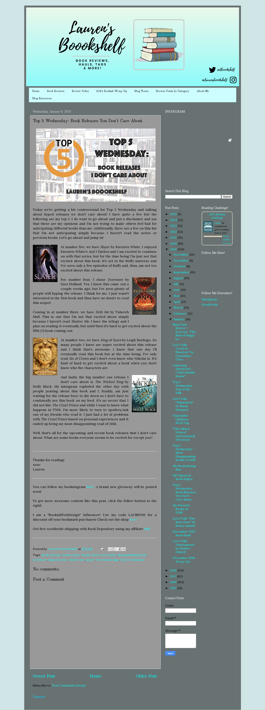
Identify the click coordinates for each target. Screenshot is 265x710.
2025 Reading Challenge (217, 216)
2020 (174, 243)
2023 (174, 226)
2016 (173, 582)
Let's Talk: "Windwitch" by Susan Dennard (183, 404)
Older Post (146, 676)
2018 (173, 570)
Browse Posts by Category (172, 91)
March (178, 307)
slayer (90, 560)
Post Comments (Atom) (69, 685)
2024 (174, 220)
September (181, 272)
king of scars (58, 560)
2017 (173, 576)
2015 (173, 588)
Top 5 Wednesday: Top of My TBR (183, 387)
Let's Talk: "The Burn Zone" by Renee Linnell (184, 522)
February (180, 313)
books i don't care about (98, 555)
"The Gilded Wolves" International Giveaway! (184, 434)
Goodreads (210, 304)
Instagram (209, 299)
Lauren (218, 223)
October (179, 266)
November (181, 260)
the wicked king (107, 560)
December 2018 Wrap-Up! (184, 559)
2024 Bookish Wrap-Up (111, 91)
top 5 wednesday (132, 560)
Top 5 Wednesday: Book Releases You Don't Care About (184, 492)
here (90, 487)
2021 (173, 237)
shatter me (77, 560)
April (177, 302)
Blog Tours (141, 91)
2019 (173, 249)
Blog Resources (42, 98)
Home (36, 91)
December (181, 254)
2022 (174, 232)
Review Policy (80, 91)
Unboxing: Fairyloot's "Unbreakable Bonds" (184, 370)
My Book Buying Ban (184, 467)
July (176, 284)
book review (71, 555)
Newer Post (44, 676)
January (179, 319)
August (178, 278)
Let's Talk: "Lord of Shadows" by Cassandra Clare (183, 352)
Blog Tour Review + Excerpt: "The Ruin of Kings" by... (184, 332)
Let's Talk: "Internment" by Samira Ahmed (184, 546)
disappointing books (132, 555)
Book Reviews (55, 91)
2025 (174, 214)
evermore (40, 560)
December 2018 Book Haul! (184, 533)
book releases (51, 555)
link (147, 529)
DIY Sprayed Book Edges (183, 477)
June (177, 290)
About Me (203, 91)
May (176, 296)
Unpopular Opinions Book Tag (181, 419)
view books (226, 243)
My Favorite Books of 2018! (181, 508)
